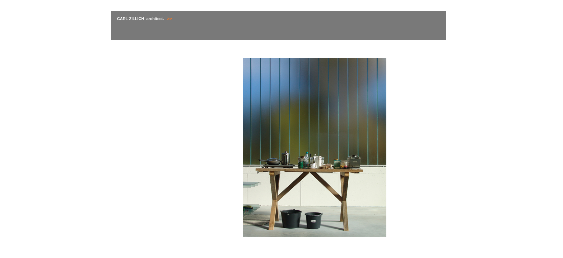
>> (169, 18)
